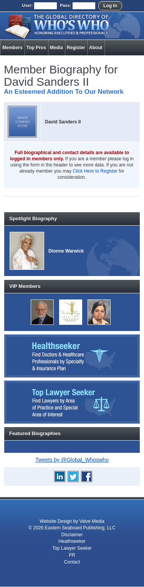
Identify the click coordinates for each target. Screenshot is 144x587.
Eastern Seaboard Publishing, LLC (80, 527)
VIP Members (24, 286)
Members (12, 47)
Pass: (65, 5)
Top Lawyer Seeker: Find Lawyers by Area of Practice (72, 402)
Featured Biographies (35, 433)
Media (56, 47)
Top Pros (36, 47)
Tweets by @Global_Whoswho (72, 460)
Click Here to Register (95, 171)
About (96, 47)
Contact (72, 562)
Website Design (56, 521)
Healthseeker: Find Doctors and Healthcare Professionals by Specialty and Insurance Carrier (72, 355)
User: (27, 5)
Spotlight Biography (33, 218)
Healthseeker (72, 541)
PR (72, 555)
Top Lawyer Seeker (72, 548)
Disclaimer (72, 534)
